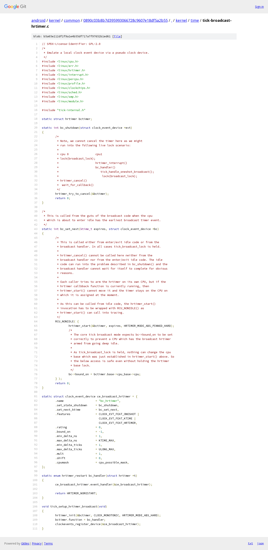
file (117, 36)
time (195, 20)
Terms (48, 543)
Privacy (36, 543)
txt (250, 543)
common (72, 20)
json (260, 543)
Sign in (259, 7)
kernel (54, 20)
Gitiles (25, 543)
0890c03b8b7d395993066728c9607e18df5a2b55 (125, 20)
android (38, 20)
